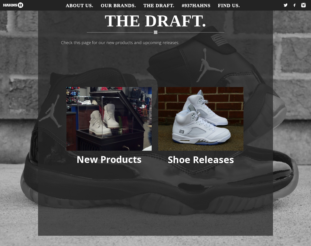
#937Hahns (196, 5)
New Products (109, 159)
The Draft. (158, 5)
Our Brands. (118, 5)
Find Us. (229, 5)
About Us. (79, 5)
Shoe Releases (201, 159)
